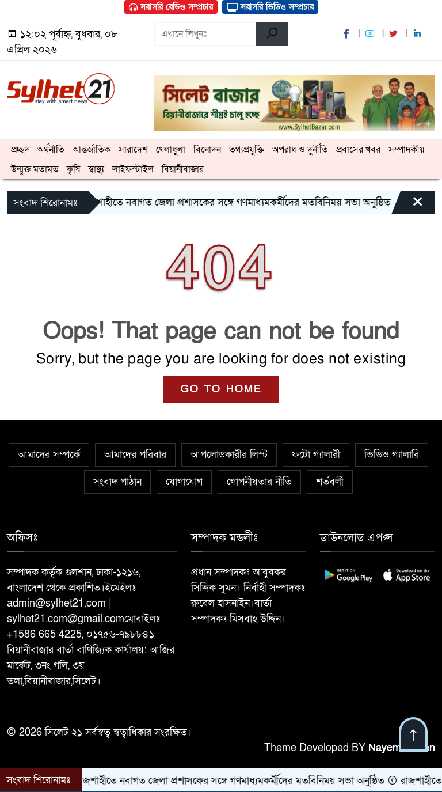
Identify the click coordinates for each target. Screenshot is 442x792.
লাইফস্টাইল (133, 169)
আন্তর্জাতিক (91, 149)
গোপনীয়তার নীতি (259, 481)
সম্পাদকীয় (406, 149)
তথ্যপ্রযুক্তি (246, 149)
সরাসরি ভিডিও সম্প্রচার (270, 7)
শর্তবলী (330, 481)
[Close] (407, 205)
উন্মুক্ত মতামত (35, 169)
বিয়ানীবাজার (183, 169)
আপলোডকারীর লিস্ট (229, 454)
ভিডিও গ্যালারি (391, 454)
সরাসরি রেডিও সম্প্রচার (171, 7)
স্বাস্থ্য (96, 169)
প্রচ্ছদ (20, 149)
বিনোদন (207, 149)
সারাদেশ (133, 149)
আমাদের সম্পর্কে (49, 454)
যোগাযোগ (184, 481)
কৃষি (73, 169)
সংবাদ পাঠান (117, 481)
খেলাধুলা (170, 149)
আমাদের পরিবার (135, 454)
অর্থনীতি (50, 149)
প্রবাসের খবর (358, 149)
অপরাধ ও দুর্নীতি (300, 149)
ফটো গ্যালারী (316, 454)
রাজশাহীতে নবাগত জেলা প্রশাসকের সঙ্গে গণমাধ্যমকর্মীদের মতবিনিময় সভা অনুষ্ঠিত (235, 202)
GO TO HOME (221, 389)
